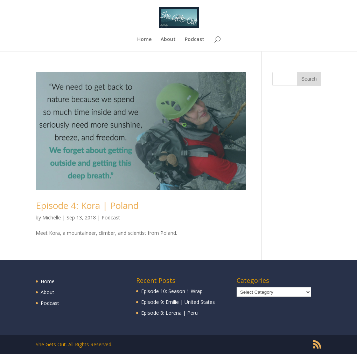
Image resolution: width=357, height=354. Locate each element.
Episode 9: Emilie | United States (178, 302)
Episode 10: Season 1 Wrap (172, 291)
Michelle (51, 217)
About (168, 39)
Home (144, 39)
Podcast (194, 39)
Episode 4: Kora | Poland (87, 205)
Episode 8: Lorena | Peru (169, 312)
